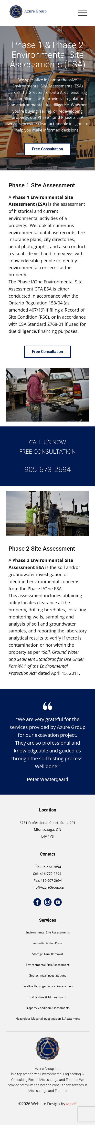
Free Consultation (47, 149)
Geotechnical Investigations (47, 975)
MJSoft (71, 1103)
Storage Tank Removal (47, 954)
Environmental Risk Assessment (47, 965)
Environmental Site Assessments (47, 932)
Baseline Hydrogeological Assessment (47, 986)
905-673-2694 (47, 469)
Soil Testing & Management (47, 997)
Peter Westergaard (47, 779)
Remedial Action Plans (47, 943)
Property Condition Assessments (47, 1008)
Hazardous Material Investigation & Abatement (48, 1018)
